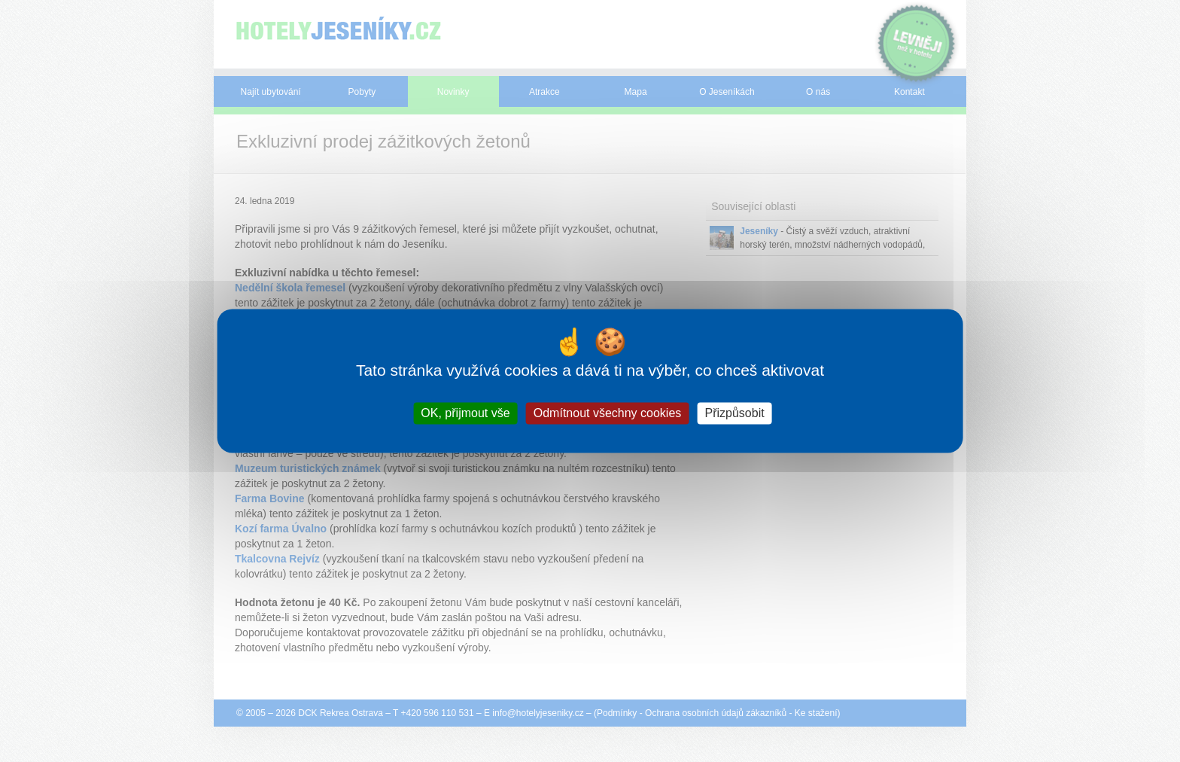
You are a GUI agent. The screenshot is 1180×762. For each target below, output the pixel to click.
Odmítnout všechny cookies (608, 413)
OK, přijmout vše (465, 413)
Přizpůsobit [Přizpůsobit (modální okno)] (734, 413)
